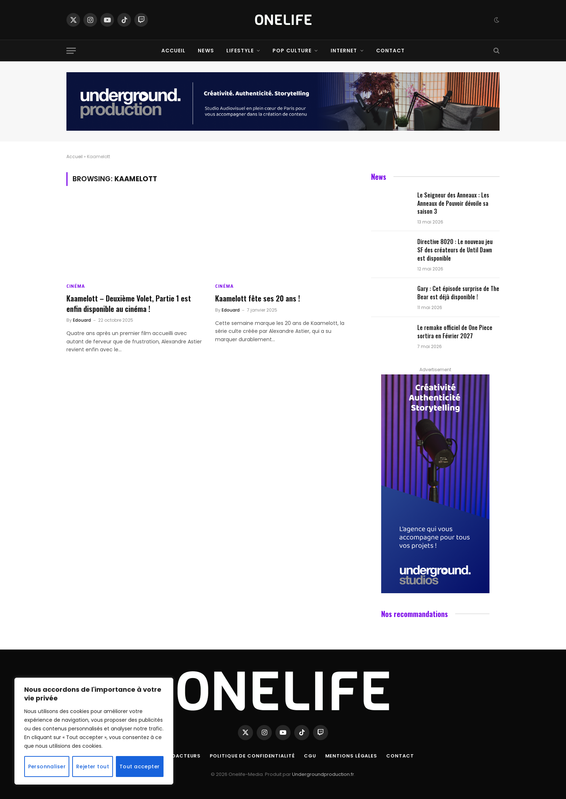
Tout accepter (139, 766)
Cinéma (75, 286)
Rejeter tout (92, 766)
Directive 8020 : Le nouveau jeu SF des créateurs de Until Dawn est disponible (455, 250)
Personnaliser (47, 766)
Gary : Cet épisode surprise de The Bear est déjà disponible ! (458, 293)
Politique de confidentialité (252, 755)
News (206, 50)
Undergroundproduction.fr (323, 774)
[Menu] (71, 51)
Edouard (82, 320)
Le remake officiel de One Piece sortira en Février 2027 (454, 331)
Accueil (173, 50)
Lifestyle (240, 50)
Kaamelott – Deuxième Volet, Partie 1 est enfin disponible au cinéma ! (128, 303)
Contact (390, 50)
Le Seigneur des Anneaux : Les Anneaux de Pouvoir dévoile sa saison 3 (453, 203)
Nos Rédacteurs (176, 755)
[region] (93, 731)
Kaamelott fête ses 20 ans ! (257, 298)
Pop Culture (292, 50)
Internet (344, 50)
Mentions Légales (351, 755)
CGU (310, 755)
